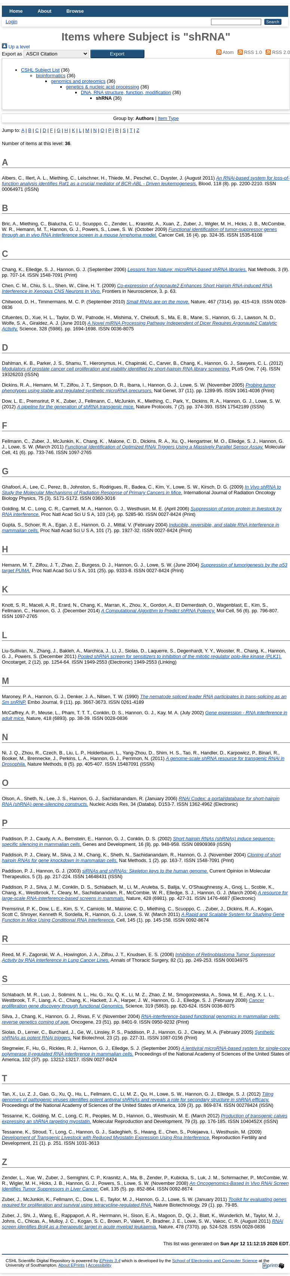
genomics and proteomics (78, 81)
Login (11, 21)
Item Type (168, 118)
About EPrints (71, 1265)
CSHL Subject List (40, 70)
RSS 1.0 (248, 52)
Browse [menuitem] (75, 11)
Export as (12, 54)
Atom (224, 52)
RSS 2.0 (276, 52)
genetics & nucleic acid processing (102, 87)
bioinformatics (50, 75)
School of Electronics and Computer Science (214, 1260)
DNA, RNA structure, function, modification (126, 92)
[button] (117, 53)
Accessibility (100, 1265)
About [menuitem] (45, 11)
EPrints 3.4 (109, 1260)
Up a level (16, 46)
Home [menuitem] (16, 11)
